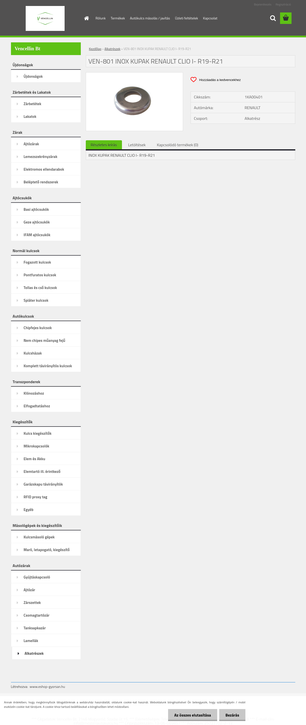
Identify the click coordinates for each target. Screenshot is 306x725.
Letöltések (137, 145)
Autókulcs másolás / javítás (150, 18)
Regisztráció (283, 4)
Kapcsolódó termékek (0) (177, 145)
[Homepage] (86, 18)
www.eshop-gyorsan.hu (47, 686)
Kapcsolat (210, 18)
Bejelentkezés (263, 4)
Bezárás (232, 715)
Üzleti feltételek (186, 18)
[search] (273, 18)
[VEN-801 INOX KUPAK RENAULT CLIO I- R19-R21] (134, 74)
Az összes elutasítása (192, 715)
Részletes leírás (104, 145)
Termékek (118, 18)
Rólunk (101, 18)
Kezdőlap (95, 48)
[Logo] (45, 18)
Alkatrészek (112, 48)
